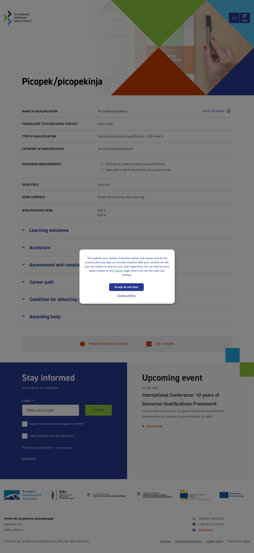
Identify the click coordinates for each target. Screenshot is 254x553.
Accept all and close (126, 287)
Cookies (118, 271)
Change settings (126, 295)
